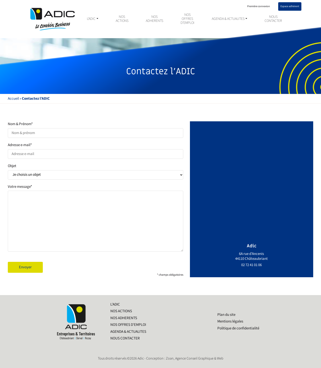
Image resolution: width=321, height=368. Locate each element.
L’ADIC (91, 19)
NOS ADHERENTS (154, 19)
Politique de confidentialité (238, 328)
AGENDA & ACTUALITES (228, 19)
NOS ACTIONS (122, 19)
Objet (95, 171)
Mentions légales (230, 321)
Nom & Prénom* (95, 130)
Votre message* (95, 219)
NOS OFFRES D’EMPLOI (187, 19)
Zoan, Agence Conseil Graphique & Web (194, 358)
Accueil (13, 98)
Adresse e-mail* (95, 151)
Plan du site (226, 314)
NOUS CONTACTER (273, 19)
